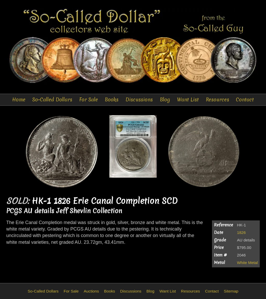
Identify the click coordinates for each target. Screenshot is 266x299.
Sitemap (231, 291)
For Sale (88, 99)
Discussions (139, 99)
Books (111, 99)
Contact (245, 99)
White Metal (247, 262)
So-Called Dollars (52, 99)
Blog (165, 99)
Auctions (91, 291)
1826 (241, 232)
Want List (188, 99)
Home (18, 99)
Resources (217, 99)
